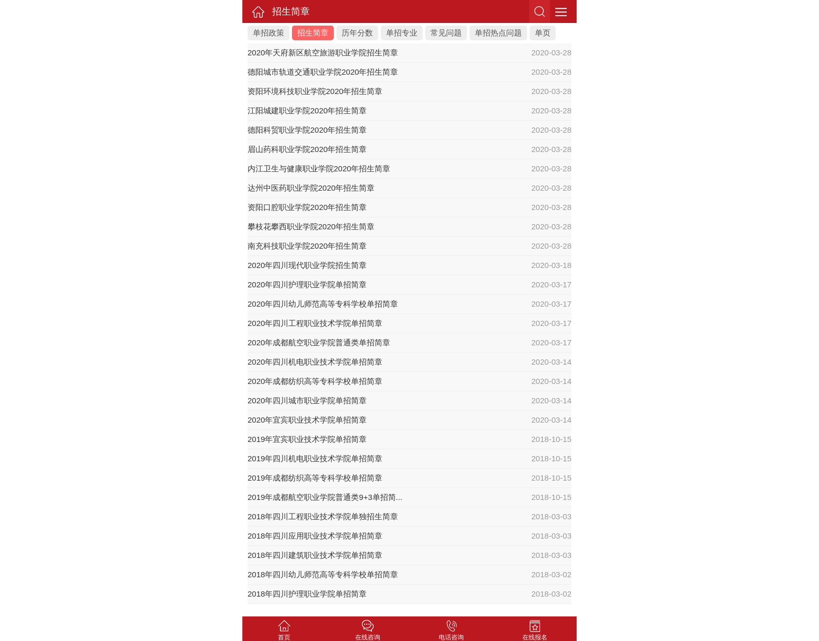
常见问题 (446, 32)
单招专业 (401, 32)
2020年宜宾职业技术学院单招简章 (307, 419)
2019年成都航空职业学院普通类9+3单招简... (325, 497)
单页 (543, 32)
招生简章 (313, 32)
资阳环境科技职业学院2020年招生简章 (315, 91)
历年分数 (357, 32)
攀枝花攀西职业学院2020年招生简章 (311, 226)
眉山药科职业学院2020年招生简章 (307, 149)
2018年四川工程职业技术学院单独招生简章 (323, 516)
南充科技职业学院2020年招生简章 (307, 245)
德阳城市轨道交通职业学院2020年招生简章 (323, 71)
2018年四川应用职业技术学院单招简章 (315, 535)
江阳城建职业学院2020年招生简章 (307, 110)
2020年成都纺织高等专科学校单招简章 (315, 381)
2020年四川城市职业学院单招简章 (307, 400)
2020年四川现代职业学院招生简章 (307, 265)
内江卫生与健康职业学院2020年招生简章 (319, 168)
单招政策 (268, 32)
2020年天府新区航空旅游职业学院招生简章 (323, 52)
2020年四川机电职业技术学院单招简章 (315, 361)
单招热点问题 (498, 32)
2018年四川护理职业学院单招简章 (307, 593)
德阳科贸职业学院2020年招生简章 (307, 129)
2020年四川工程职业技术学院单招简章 (315, 323)
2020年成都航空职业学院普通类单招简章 (319, 342)
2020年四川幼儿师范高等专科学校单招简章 (323, 303)
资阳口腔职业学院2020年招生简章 (307, 207)
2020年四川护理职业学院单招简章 (307, 284)
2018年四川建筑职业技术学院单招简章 (315, 555)
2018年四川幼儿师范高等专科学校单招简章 (323, 574)
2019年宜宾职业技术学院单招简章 (307, 439)
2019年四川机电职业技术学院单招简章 (315, 458)
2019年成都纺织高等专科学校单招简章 (315, 477)
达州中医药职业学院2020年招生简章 (311, 187)
